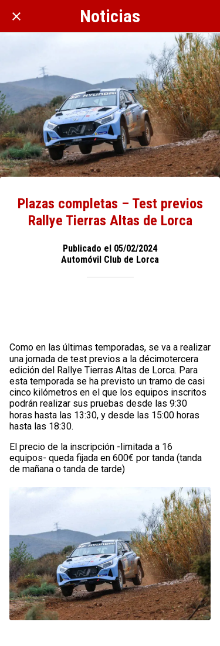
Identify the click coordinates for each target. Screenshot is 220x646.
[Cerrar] (16, 16)
